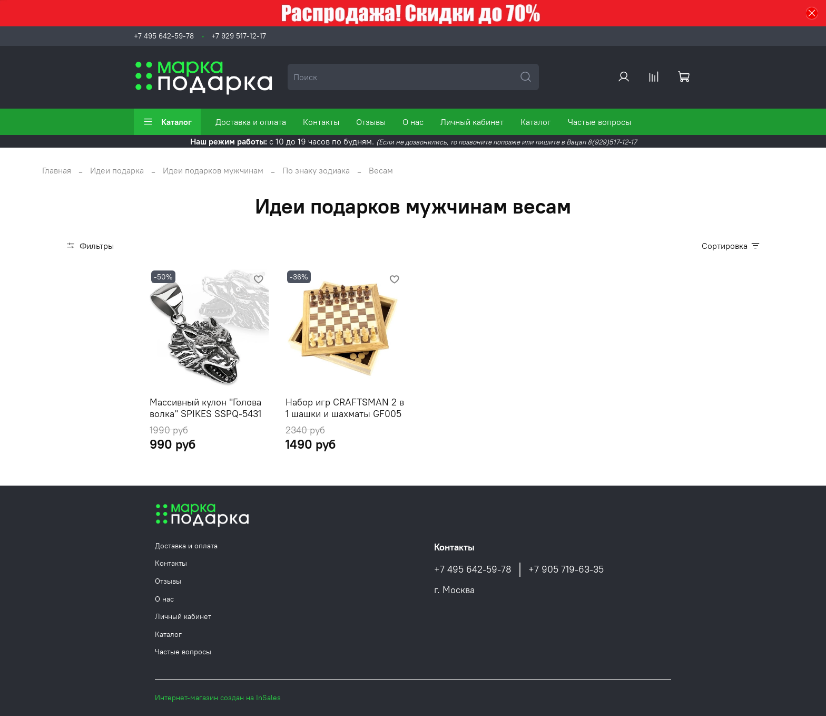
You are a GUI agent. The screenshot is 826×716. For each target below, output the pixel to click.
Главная (56, 170)
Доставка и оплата (250, 122)
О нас (413, 122)
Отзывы (371, 122)
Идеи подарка (117, 170)
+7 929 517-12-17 (238, 36)
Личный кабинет (472, 122)
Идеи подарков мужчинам (213, 170)
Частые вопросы (599, 122)
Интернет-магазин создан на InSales (218, 697)
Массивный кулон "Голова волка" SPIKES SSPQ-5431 (205, 408)
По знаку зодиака (316, 170)
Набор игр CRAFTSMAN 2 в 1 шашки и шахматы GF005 (345, 408)
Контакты (321, 122)
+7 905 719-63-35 (566, 569)
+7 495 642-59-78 (164, 36)
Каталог (167, 122)
